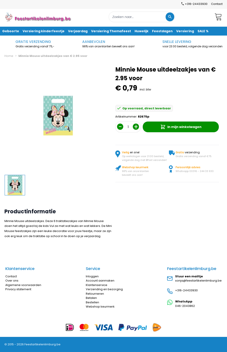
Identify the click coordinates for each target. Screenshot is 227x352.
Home (8, 56)
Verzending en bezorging (104, 289)
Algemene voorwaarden (23, 285)
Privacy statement (18, 289)
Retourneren (95, 294)
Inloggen (92, 276)
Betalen (91, 298)
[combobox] (142, 17)
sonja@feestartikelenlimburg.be (198, 280)
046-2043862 (185, 306)
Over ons (11, 280)
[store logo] (38, 16)
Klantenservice (96, 285)
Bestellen (92, 302)
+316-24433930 (186, 290)
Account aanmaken (100, 280)
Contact (217, 4)
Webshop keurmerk (100, 306)
